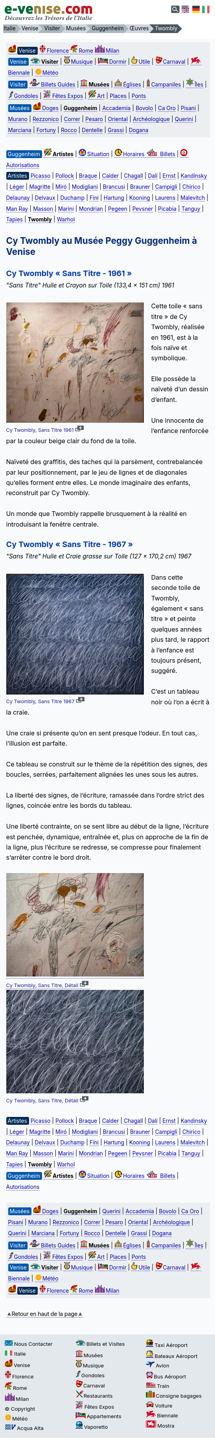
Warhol (66, 219)
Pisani (188, 108)
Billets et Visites (100, 1344)
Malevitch (192, 198)
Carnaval (170, 62)
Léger (16, 187)
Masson (43, 209)
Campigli (166, 187)
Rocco (69, 130)
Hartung (114, 198)
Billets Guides (52, 84)
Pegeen (117, 209)
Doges (46, 108)
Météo (47, 73)
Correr (72, 119)
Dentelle (92, 130)
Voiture (159, 1405)
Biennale (162, 1415)
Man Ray (17, 209)
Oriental (118, 119)
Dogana (139, 130)
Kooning (139, 198)
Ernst (168, 176)
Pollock (64, 176)
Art (96, 96)
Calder (110, 176)
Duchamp (72, 198)
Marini (66, 209)
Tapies (14, 219)
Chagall (133, 176)
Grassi (116, 130)
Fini (94, 198)
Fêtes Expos (63, 96)
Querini (184, 119)
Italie (15, 1354)
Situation (94, 154)
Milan (107, 51)
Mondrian (91, 209)
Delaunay (18, 198)
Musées (89, 1355)
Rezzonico (46, 119)
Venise (17, 1365)
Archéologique (151, 119)
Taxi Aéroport (166, 1345)
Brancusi (114, 187)
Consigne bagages (174, 1396)
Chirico (191, 187)
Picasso (40, 176)
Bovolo (144, 108)
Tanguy (191, 209)
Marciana (19, 130)
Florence (54, 51)
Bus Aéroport (166, 1376)
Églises (127, 84)
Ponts (139, 96)
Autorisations (23, 1187)
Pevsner (142, 209)
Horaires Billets (144, 154)
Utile (140, 62)
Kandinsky (194, 176)
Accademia (116, 108)
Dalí (152, 176)
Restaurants (94, 1396)
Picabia (167, 209)
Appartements (98, 1416)
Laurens (165, 198)
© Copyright (20, 1409)
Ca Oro (167, 108)
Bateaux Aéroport (171, 1356)
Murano (18, 119)
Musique (78, 62)
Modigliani (85, 187)
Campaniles (163, 84)
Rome (81, 51)
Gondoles (23, 96)
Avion (157, 1365)
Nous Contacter (29, 1344)
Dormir (112, 62)
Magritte (39, 187)
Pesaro (94, 119)
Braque (88, 176)
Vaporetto (91, 1427)
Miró (61, 187)
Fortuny (46, 130)
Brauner (140, 187)
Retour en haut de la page (44, 1313)
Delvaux (45, 198)
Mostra (160, 1425)
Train (157, 1386)
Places (118, 96)
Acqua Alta (24, 1428)
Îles (194, 84)
